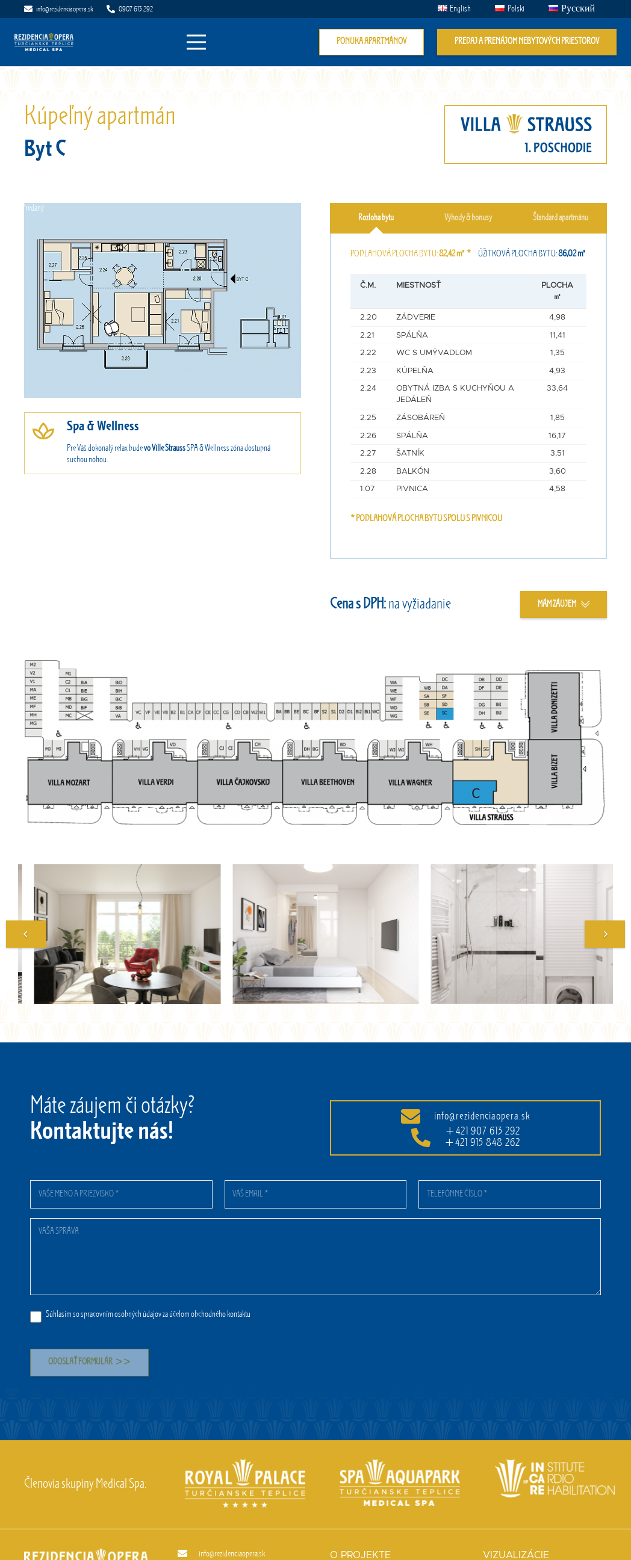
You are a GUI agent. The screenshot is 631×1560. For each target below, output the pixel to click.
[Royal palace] (237, 1465)
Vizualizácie (516, 1555)
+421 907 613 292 (482, 1131)
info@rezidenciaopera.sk (482, 1116)
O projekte (360, 1555)
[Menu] (196, 42)
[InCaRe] (547, 1465)
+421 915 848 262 (482, 1143)
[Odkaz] (43, 42)
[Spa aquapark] (392, 1465)
